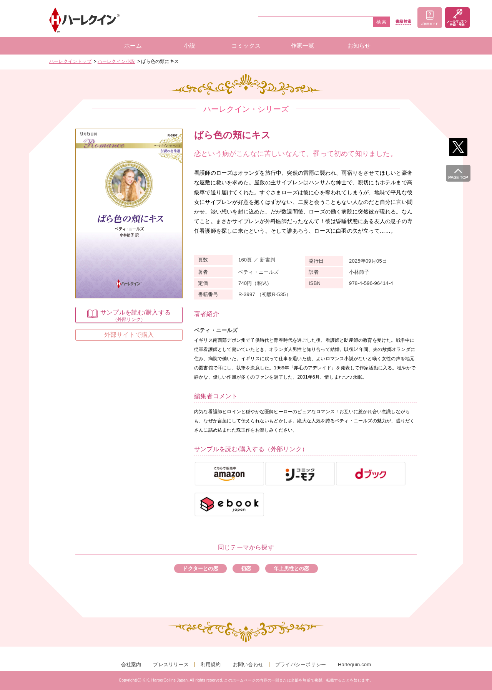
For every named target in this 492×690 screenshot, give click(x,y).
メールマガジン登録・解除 (457, 17)
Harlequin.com (354, 664)
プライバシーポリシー (300, 664)
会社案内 (131, 664)
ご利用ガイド (429, 17)
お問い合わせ (248, 664)
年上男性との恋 (291, 568)
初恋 (246, 568)
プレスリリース (170, 664)
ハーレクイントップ (70, 61)
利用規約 (211, 664)
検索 (381, 22)
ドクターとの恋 (200, 568)
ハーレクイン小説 (116, 61)
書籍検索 (403, 21)
